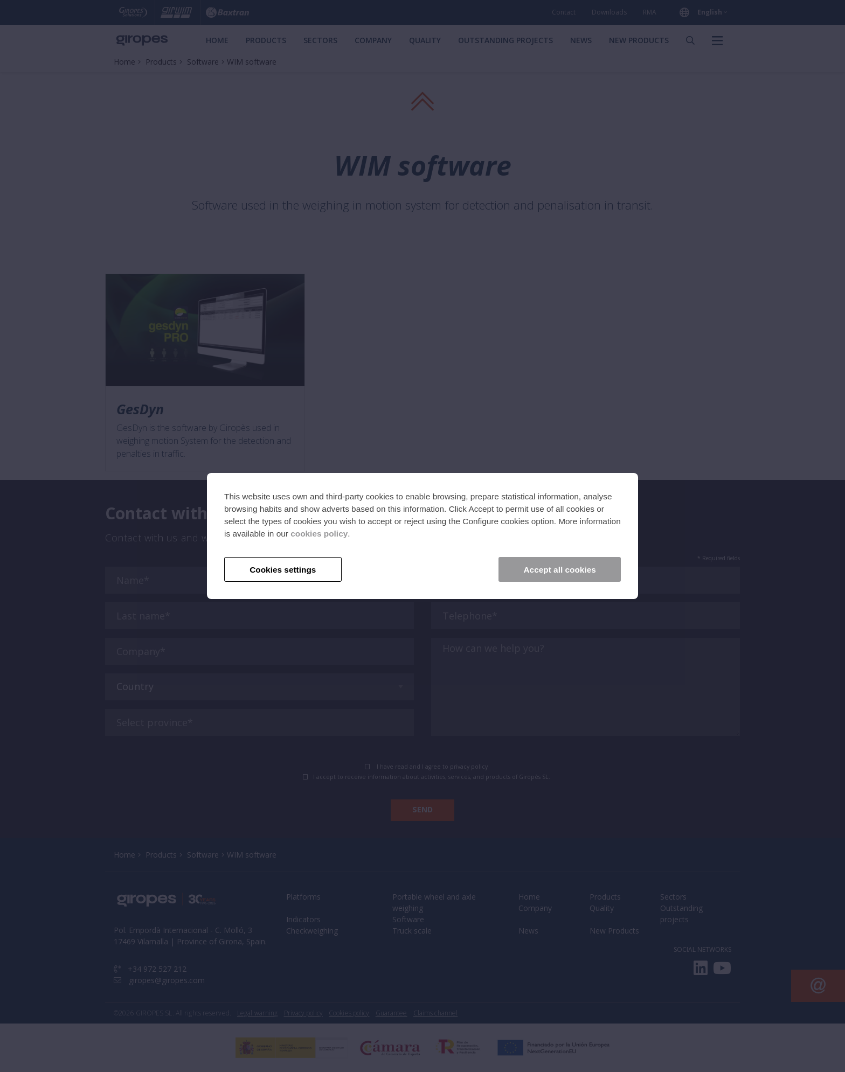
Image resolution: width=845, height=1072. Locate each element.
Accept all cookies (560, 569)
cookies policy (319, 533)
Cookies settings (283, 569)
